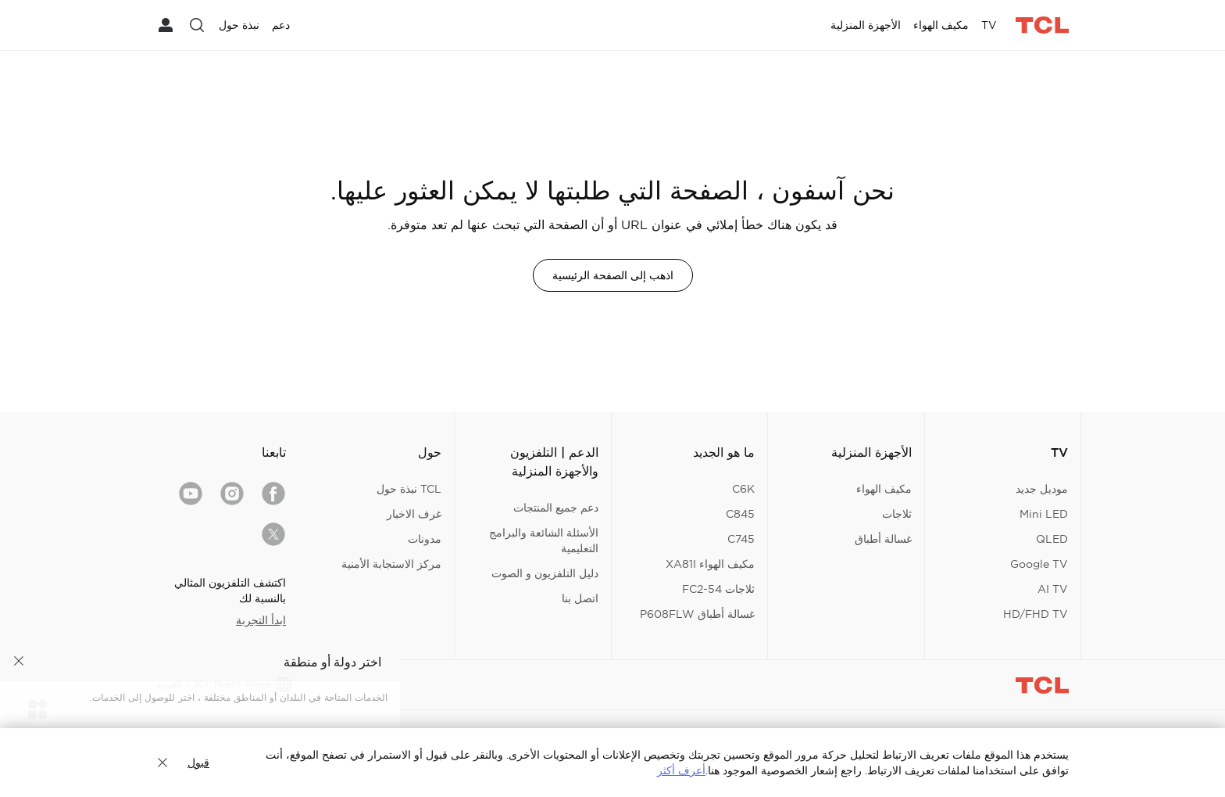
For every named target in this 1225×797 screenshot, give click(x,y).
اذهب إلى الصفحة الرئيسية (612, 275)
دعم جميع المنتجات (555, 508)
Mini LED (1044, 514)
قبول (198, 763)
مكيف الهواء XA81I (710, 564)
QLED (1052, 539)
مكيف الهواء (884, 489)
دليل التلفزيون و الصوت (544, 573)
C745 (741, 539)
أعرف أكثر (681, 770)
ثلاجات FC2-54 (718, 589)
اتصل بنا (580, 598)
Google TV (1039, 564)
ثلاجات (897, 514)
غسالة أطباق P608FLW (697, 614)
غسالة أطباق (883, 539)
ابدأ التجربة (261, 620)
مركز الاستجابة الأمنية (391, 564)
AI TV (1053, 589)
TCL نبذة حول (409, 489)
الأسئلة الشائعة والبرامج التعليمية (543, 540)
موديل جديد (1042, 489)
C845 (740, 514)
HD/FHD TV (1035, 614)
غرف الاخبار (414, 514)
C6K (743, 489)
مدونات (424, 539)
